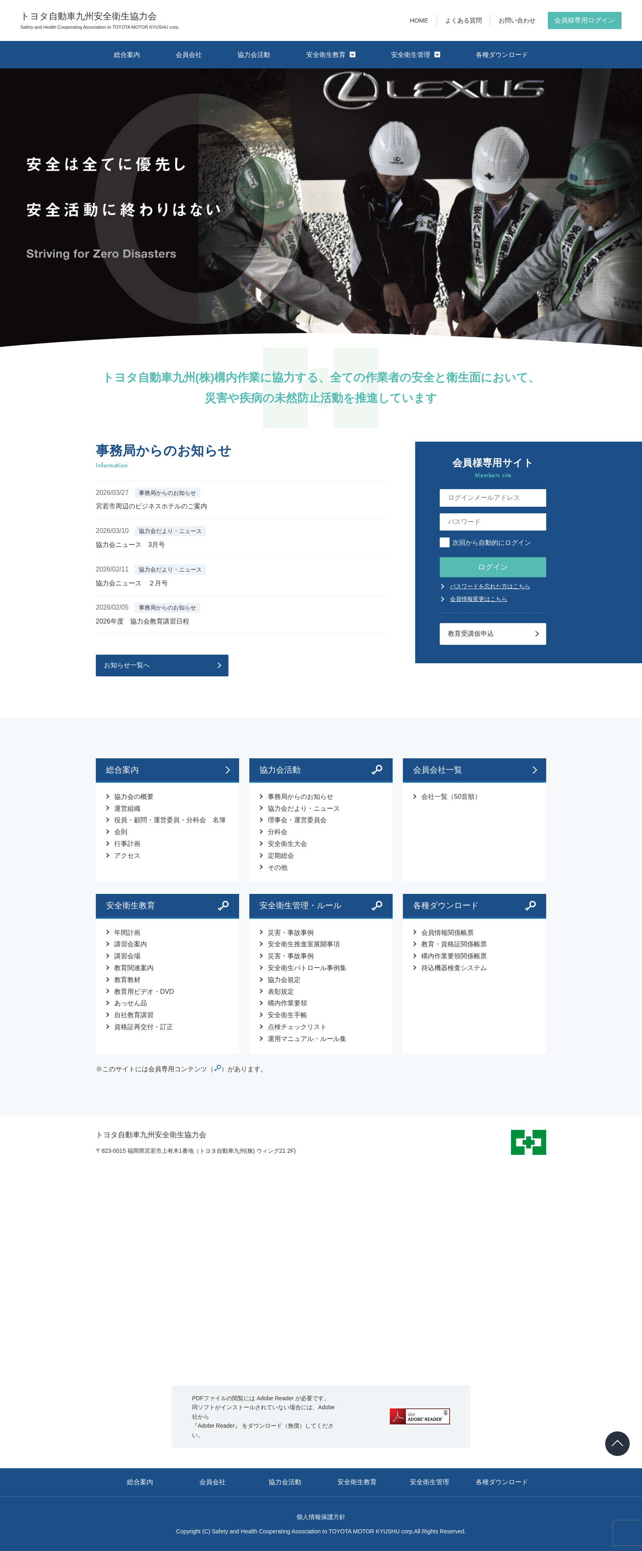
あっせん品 (130, 1003)
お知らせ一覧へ (127, 665)
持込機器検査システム (454, 967)
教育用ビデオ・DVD (144, 991)
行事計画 (127, 843)
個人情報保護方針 (321, 1516)
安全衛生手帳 (287, 1014)
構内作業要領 (287, 1003)
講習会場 (127, 955)
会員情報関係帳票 (447, 932)
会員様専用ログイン (584, 20)
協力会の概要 (134, 796)
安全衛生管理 (415, 54)
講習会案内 (130, 944)
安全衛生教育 (330, 54)
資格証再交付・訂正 (143, 1026)
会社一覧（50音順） (451, 796)
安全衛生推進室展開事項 (304, 944)
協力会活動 (253, 54)
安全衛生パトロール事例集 (307, 967)
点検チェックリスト (297, 1026)
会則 (120, 831)
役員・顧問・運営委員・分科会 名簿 (170, 819)
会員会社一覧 (474, 769)
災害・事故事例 (291, 932)
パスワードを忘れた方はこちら (490, 586)
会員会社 (189, 54)
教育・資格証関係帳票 (454, 944)
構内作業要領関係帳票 (454, 955)
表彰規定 (281, 991)
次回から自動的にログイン (485, 542)
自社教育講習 (134, 1014)
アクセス (127, 855)
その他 (277, 867)
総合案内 (127, 54)
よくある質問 (463, 20)
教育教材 (127, 979)
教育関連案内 (134, 967)
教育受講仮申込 (471, 633)
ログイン (493, 567)
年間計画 (127, 932)
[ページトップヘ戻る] (617, 1443)
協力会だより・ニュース (304, 808)
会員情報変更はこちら (478, 599)
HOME (419, 20)
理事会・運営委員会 (297, 819)
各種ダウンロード (502, 54)
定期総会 (281, 855)
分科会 (277, 831)
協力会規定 (284, 979)
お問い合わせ (517, 20)
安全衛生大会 (287, 843)
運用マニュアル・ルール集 (307, 1038)
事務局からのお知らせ (300, 796)
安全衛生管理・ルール (300, 905)
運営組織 (127, 808)
